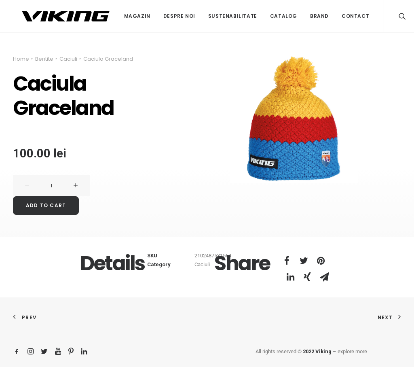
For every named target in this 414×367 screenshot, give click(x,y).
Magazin (119, 16)
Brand (301, 16)
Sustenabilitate (214, 16)
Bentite (44, 59)
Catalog (265, 16)
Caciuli (68, 59)
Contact (337, 16)
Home (21, 59)
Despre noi (161, 16)
